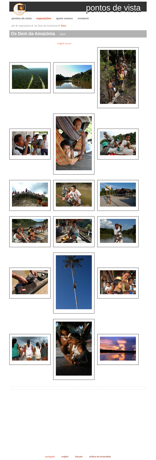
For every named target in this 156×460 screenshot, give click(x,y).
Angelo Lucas (64, 43)
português (50, 456)
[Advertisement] (84, 419)
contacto (83, 18)
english (65, 456)
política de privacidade (100, 456)
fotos (63, 25)
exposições (43, 18)
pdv (13, 25)
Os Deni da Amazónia (46, 25)
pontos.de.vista (22, 18)
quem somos (64, 18)
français (78, 456)
